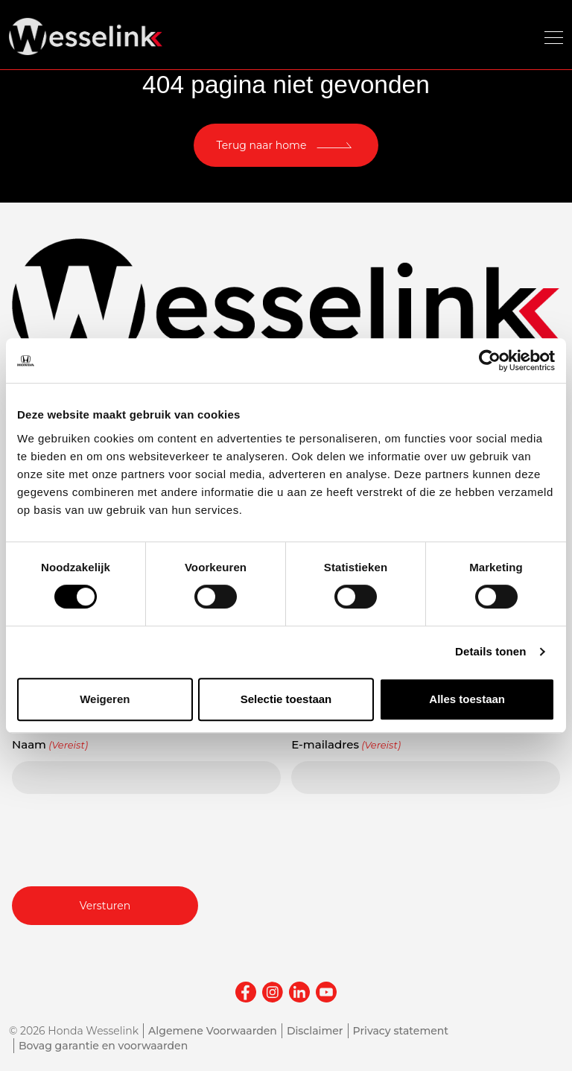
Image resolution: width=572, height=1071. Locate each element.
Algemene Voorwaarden (212, 1030)
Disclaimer (315, 1030)
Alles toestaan (467, 699)
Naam (50, 744)
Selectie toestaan (286, 699)
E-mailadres (346, 744)
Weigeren (105, 699)
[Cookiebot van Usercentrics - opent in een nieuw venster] (490, 360)
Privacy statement (401, 1030)
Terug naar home (262, 145)
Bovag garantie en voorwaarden (103, 1045)
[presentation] (125, 838)
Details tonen (490, 651)
